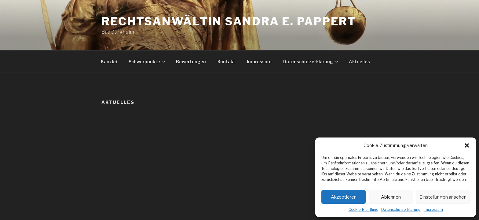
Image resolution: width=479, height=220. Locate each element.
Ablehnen (391, 197)
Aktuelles (359, 61)
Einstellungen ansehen (442, 197)
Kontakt (226, 61)
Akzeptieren (344, 197)
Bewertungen (191, 61)
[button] (467, 145)
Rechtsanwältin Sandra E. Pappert (228, 21)
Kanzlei (109, 61)
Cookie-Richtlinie (363, 209)
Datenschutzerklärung (401, 209)
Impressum (433, 209)
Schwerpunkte (147, 61)
